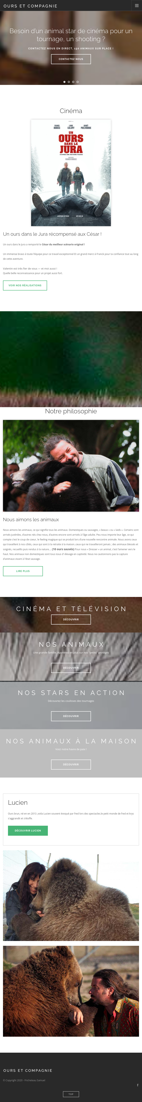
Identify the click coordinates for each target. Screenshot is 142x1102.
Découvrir (71, 619)
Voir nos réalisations (25, 285)
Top (71, 1094)
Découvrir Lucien (28, 830)
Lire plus (23, 571)
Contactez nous (71, 59)
